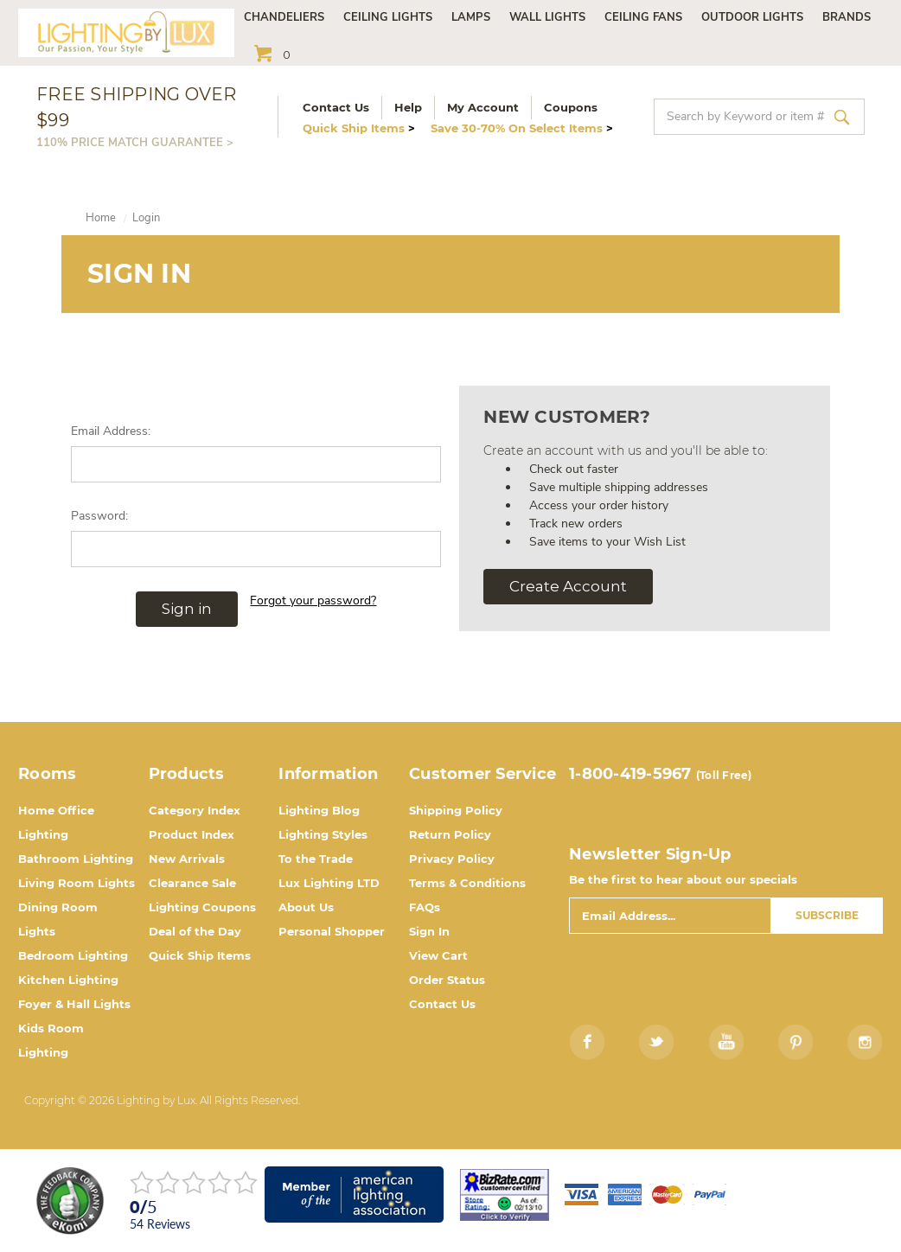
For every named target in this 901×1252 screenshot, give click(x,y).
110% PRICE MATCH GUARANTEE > (134, 142)
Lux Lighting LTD (329, 883)
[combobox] (759, 117)
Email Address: (110, 431)
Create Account (568, 586)
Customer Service (482, 773)
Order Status (447, 980)
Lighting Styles (322, 834)
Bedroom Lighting (73, 955)
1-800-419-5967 (630, 773)
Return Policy (450, 834)
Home (101, 218)
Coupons (570, 107)
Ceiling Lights (387, 17)
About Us (306, 907)
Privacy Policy (452, 859)
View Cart (438, 955)
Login (146, 218)
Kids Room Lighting (51, 1040)
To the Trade (315, 859)
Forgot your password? (313, 600)
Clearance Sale (192, 883)
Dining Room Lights (58, 919)
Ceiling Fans (643, 17)
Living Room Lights (76, 883)
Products (187, 773)
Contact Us (336, 107)
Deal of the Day (195, 931)
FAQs (424, 907)
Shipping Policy (455, 810)
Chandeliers (284, 17)
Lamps (470, 17)
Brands (846, 17)
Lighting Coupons (202, 907)
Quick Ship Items (359, 128)
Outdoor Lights (752, 17)
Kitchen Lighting (68, 980)
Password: (99, 516)
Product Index (191, 834)
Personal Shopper (331, 931)
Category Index (194, 810)
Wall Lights (547, 17)
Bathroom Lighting (75, 859)
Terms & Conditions (467, 883)
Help (408, 107)
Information (328, 773)
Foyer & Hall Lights (74, 1004)
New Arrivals (187, 859)
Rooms (47, 773)
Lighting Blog (319, 810)
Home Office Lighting (56, 822)
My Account (483, 107)
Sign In (429, 931)
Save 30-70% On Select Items (522, 128)
